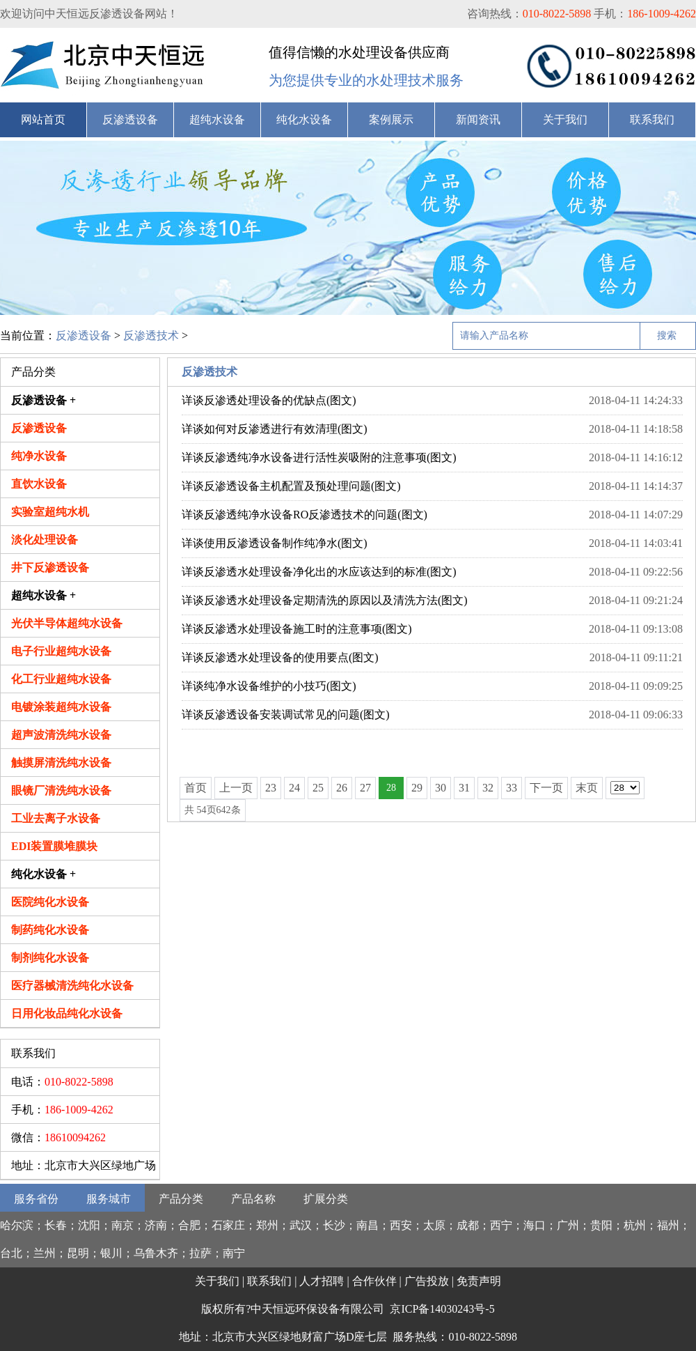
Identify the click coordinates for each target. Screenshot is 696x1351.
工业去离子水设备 (55, 818)
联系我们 (652, 119)
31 (464, 788)
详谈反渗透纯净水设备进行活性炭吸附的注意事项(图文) (319, 457)
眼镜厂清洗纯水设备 (61, 790)
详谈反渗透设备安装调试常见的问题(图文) (286, 714)
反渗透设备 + (43, 400)
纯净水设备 (39, 456)
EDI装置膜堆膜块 (54, 846)
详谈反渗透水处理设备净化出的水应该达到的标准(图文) (319, 572)
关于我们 (565, 119)
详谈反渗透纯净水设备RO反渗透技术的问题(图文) (304, 514)
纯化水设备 (304, 119)
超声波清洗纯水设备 (61, 735)
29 (416, 788)
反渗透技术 (151, 335)
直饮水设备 (39, 484)
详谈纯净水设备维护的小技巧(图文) (269, 686)
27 (365, 788)
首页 (195, 788)
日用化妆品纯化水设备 (66, 1013)
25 (318, 788)
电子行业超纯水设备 (61, 651)
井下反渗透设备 (50, 567)
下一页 (546, 788)
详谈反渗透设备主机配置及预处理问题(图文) (291, 486)
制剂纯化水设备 (50, 958)
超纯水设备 (217, 119)
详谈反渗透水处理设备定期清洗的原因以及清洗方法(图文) (325, 600)
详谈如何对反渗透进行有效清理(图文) (274, 429)
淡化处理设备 (44, 540)
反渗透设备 (130, 119)
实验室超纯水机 (50, 512)
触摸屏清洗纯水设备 (61, 763)
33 (511, 788)
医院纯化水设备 (50, 902)
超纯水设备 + (43, 595)
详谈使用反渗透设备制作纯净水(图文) (274, 543)
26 (341, 788)
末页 (587, 788)
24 (294, 788)
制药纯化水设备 (50, 930)
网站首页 (43, 119)
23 (270, 788)
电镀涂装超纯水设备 (61, 707)
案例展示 (391, 119)
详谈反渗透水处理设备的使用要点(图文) (280, 657)
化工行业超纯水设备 (61, 679)
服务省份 (36, 1199)
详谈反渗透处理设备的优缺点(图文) (269, 400)
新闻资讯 (478, 119)
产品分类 (181, 1199)
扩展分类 (325, 1199)
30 (440, 788)
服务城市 (108, 1199)
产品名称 (253, 1199)
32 (487, 788)
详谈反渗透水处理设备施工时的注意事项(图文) (297, 629)
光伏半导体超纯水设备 (66, 623)
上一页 (236, 788)
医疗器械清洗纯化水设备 (72, 985)
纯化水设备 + (43, 874)
